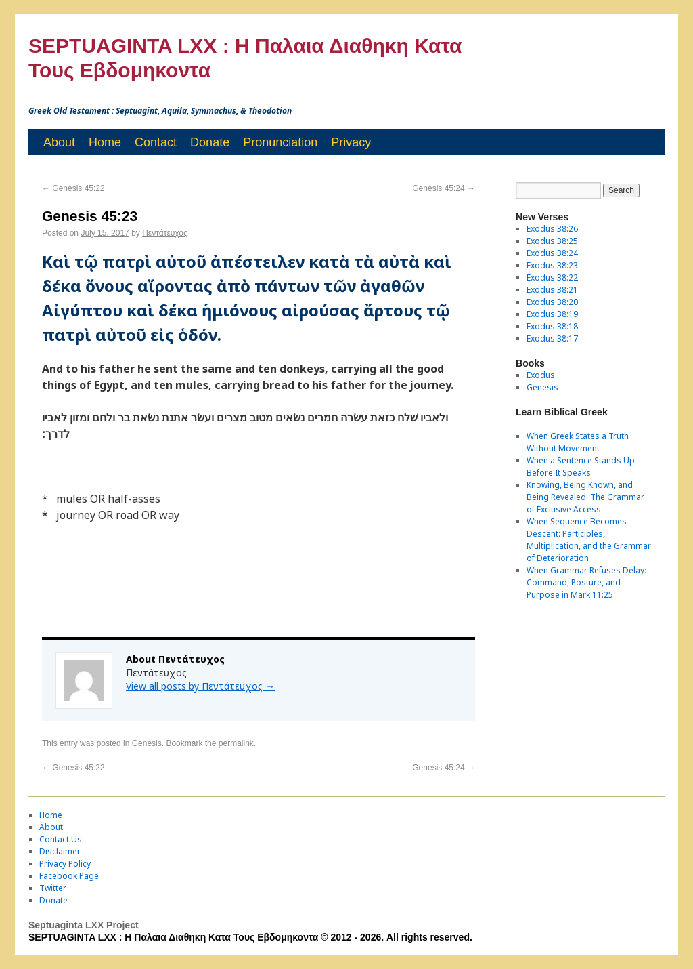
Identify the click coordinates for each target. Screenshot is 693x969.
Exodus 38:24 (552, 253)
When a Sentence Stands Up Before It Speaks (581, 466)
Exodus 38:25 (552, 241)
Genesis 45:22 (73, 188)
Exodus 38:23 (552, 265)
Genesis (147, 743)
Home (105, 142)
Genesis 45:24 (443, 188)
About (59, 142)
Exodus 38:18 (552, 326)
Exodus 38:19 (552, 314)
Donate (209, 142)
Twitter (52, 888)
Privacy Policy (65, 863)
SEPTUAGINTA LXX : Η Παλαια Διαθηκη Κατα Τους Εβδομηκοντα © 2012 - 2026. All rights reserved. (250, 937)
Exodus (541, 375)
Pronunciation (280, 142)
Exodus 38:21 (552, 289)
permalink (236, 743)
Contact (156, 142)
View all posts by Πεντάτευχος (200, 686)
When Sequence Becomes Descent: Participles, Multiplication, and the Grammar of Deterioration (589, 540)
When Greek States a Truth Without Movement (578, 442)
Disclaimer (60, 851)
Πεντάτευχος (164, 233)
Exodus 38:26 (552, 228)
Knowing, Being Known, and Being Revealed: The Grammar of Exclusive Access (585, 497)
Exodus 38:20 (552, 302)
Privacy (351, 142)
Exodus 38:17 (552, 338)
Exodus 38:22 (552, 277)
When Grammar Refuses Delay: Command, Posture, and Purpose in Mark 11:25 (586, 582)
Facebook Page (69, 876)
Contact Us (60, 839)
